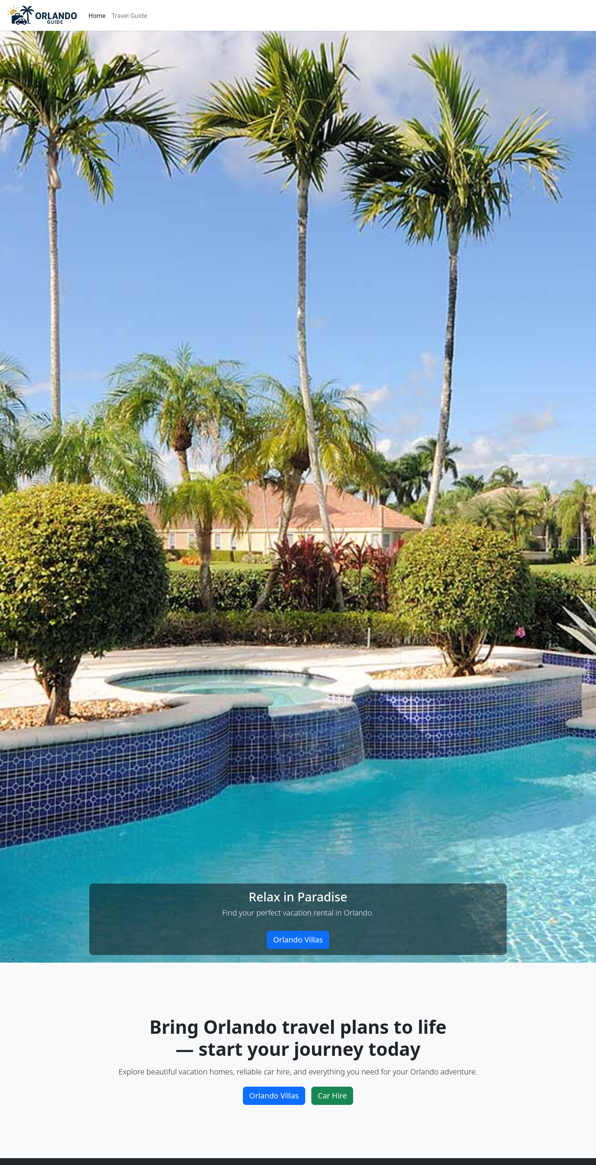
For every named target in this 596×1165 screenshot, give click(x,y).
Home (97, 15)
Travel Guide (129, 15)
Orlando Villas (298, 940)
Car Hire (332, 1095)
